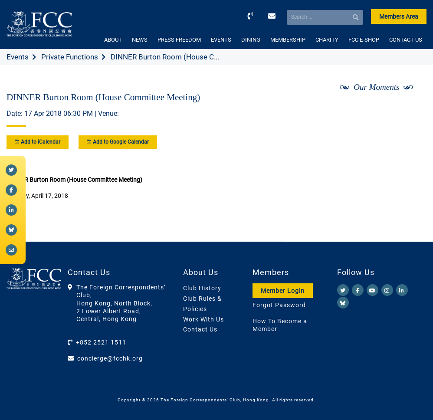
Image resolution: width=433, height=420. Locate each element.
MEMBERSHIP (287, 39)
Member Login (283, 290)
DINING (250, 39)
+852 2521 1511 (101, 342)
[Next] (410, 109)
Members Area (398, 16)
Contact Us (200, 329)
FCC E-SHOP (363, 39)
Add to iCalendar (37, 142)
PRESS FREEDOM (179, 39)
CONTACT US (405, 39)
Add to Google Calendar (118, 142)
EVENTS (221, 39)
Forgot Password (279, 305)
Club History (202, 288)
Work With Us (203, 319)
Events (18, 56)
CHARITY (326, 39)
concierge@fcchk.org (110, 358)
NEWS (140, 39)
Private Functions (69, 56)
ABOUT (113, 39)
